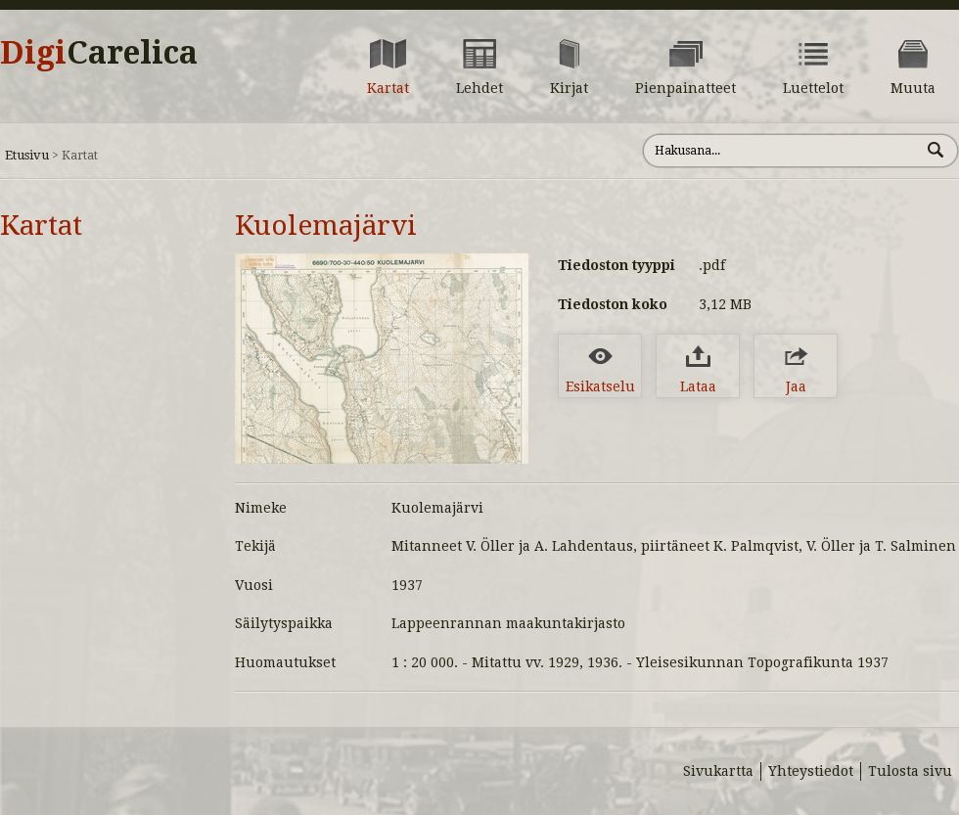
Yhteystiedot (810, 771)
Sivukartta (718, 771)
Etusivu (27, 155)
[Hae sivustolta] (781, 150)
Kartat (41, 225)
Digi (99, 52)
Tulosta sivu (910, 771)
